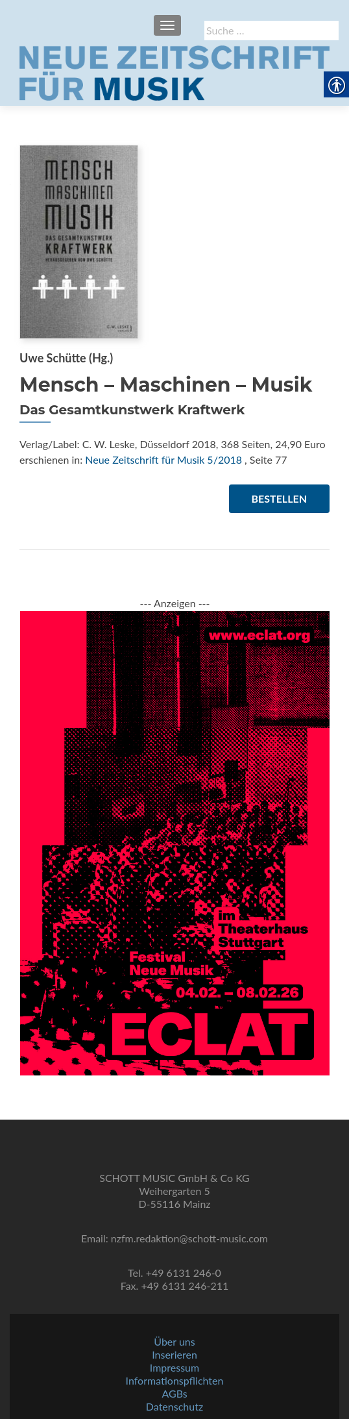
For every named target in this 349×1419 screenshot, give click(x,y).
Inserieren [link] (174, 1354)
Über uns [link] (174, 1341)
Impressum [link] (174, 1367)
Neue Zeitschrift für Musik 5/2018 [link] (163, 459)
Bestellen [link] (279, 498)
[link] (174, 71)
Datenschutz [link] (174, 1406)
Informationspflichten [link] (175, 1380)
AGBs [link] (174, 1393)
